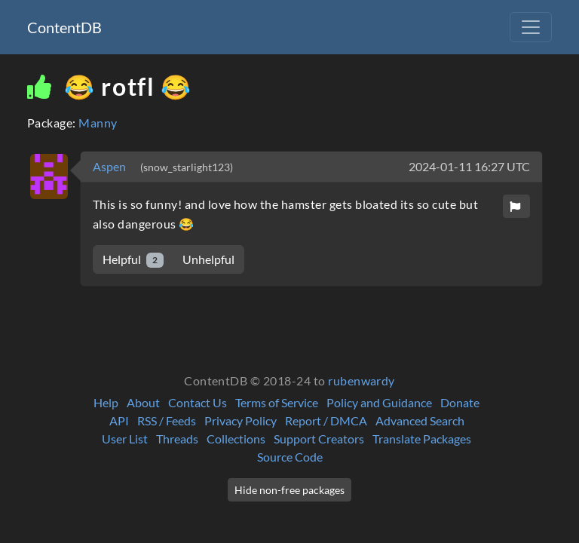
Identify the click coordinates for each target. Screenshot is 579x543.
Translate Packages (421, 438)
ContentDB (64, 27)
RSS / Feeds (166, 420)
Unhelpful (208, 259)
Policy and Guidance (379, 402)
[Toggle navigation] (531, 27)
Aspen (110, 166)
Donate (459, 402)
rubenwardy (361, 380)
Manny (97, 122)
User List (125, 438)
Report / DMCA (326, 420)
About (143, 402)
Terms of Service (276, 402)
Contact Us (197, 402)
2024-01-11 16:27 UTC (469, 166)
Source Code (290, 456)
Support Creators (319, 438)
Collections (236, 438)
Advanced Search (419, 420)
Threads (177, 438)
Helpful (133, 260)
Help (105, 402)
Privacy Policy (240, 420)
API (119, 420)
